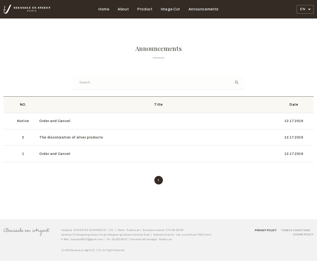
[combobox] (305, 9)
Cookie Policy (303, 234)
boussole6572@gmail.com (87, 239)
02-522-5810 (119, 239)
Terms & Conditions (295, 230)
